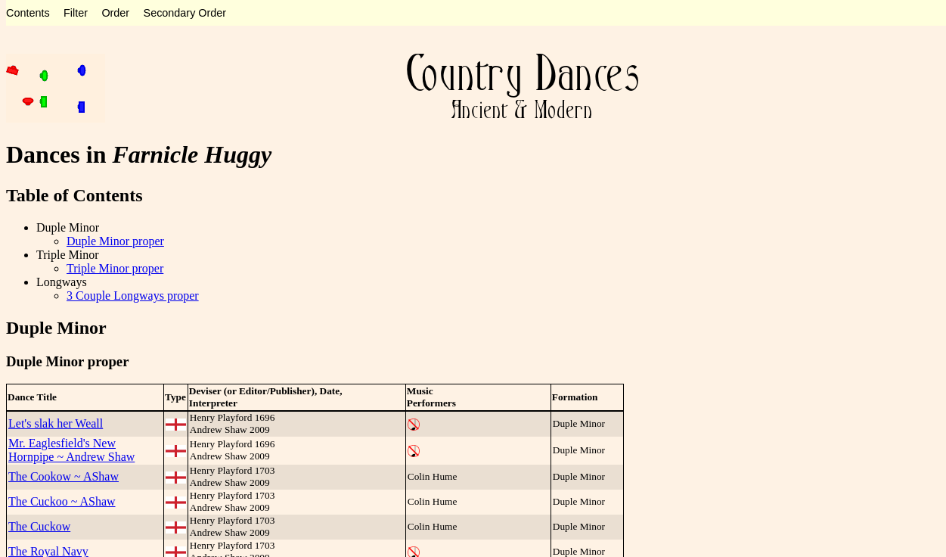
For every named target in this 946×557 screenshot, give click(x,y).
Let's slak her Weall (55, 423)
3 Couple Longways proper (133, 295)
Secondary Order (185, 13)
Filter (76, 13)
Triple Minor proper (115, 268)
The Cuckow (39, 526)
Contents (28, 13)
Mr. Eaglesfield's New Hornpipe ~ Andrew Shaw (71, 450)
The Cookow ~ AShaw (63, 476)
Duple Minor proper (115, 241)
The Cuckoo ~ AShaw (62, 501)
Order (115, 13)
